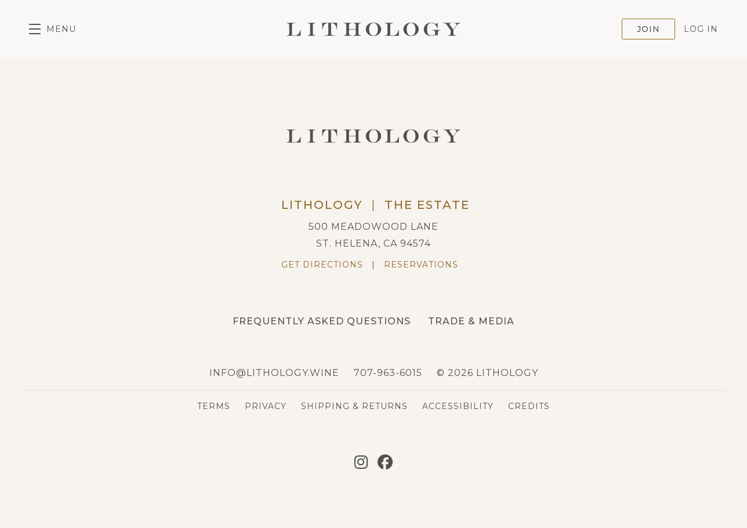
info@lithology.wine (274, 372)
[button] (52, 29)
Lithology (373, 29)
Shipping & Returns (354, 406)
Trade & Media (471, 321)
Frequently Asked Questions (322, 321)
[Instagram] (361, 462)
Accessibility (458, 406)
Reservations (421, 264)
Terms (213, 406)
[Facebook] (385, 462)
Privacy (266, 406)
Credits (529, 406)
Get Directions (322, 264)
